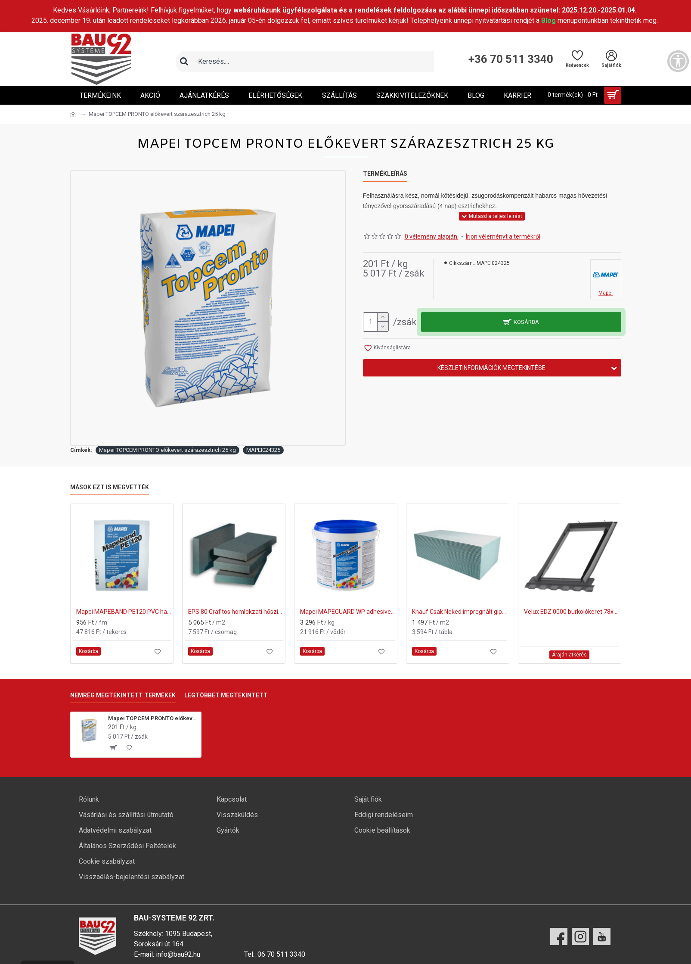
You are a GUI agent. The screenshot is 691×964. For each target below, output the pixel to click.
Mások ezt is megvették (109, 487)
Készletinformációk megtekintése (491, 367)
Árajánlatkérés (569, 655)
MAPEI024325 (263, 450)
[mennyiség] (375, 322)
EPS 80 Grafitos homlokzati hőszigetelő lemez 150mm (235, 611)
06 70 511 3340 (281, 954)
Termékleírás (385, 173)
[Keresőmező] (313, 61)
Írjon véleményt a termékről (503, 236)
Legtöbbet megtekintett (226, 695)
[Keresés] (184, 61)
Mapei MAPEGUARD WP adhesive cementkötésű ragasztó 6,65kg (347, 611)
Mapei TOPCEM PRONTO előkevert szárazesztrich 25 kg (167, 450)
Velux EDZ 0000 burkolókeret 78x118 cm (571, 611)
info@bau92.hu (178, 954)
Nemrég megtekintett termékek (123, 695)
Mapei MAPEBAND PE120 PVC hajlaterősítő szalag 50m (123, 611)
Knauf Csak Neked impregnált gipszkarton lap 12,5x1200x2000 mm (459, 611)
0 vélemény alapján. (432, 236)
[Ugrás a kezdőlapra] (73, 114)
